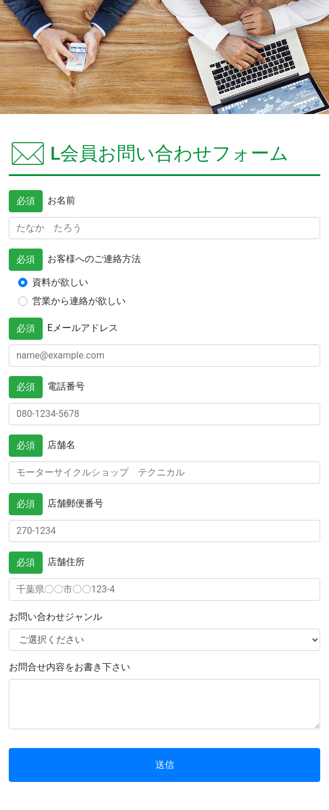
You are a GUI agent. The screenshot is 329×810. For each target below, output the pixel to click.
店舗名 (42, 446)
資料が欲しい (60, 282)
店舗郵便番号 (56, 504)
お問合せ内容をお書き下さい (69, 667)
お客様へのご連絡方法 (75, 260)
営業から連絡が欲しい (79, 300)
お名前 (42, 201)
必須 (25, 200)
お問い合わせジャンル (55, 616)
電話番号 (47, 387)
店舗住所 (47, 563)
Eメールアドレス (63, 329)
